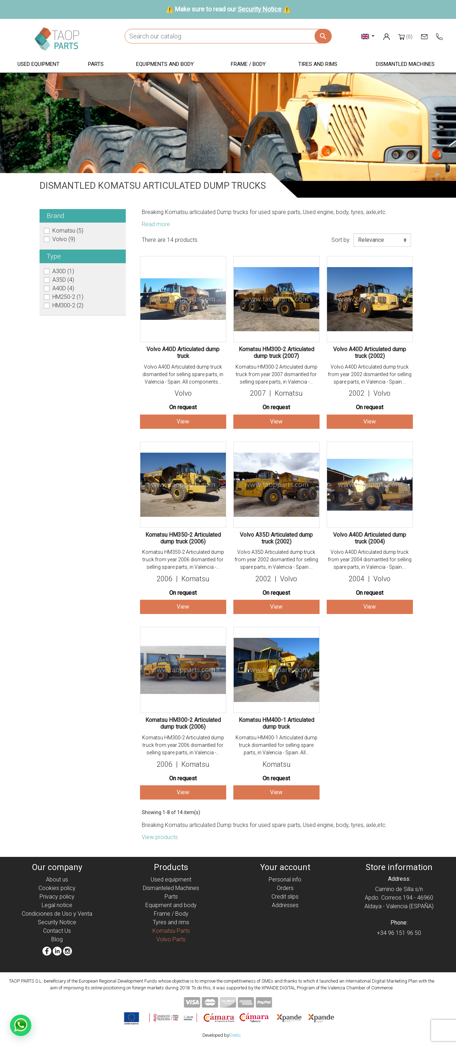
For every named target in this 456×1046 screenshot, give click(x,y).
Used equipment (171, 879)
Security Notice (259, 9)
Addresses (285, 905)
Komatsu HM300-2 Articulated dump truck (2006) (183, 723)
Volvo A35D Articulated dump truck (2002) (276, 538)
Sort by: (341, 239)
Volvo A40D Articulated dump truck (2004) (369, 538)
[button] (38, 65)
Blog (57, 939)
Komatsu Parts (171, 930)
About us (57, 879)
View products (160, 837)
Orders (285, 888)
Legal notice (57, 905)
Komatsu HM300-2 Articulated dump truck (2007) (276, 352)
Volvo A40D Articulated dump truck (182, 352)
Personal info (285, 879)
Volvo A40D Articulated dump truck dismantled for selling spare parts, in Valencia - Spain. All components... (182, 374)
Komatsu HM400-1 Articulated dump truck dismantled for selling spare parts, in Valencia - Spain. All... (276, 745)
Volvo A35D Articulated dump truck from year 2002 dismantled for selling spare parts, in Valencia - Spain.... (276, 559)
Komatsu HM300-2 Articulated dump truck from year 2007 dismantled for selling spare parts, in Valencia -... (276, 374)
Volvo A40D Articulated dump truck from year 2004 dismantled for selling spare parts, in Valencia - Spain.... (369, 559)
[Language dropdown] (368, 36)
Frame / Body (171, 913)
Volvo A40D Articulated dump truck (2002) (369, 352)
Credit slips (285, 896)
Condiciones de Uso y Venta (57, 913)
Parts (171, 896)
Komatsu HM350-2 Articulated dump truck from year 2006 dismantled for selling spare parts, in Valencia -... (183, 559)
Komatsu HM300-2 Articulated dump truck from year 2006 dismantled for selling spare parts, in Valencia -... (183, 745)
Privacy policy (57, 896)
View (183, 421)
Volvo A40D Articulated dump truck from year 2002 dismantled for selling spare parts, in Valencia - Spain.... (369, 374)
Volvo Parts (171, 939)
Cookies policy (57, 888)
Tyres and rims (171, 922)
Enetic (235, 1035)
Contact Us (57, 930)
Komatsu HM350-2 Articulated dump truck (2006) (183, 538)
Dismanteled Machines (171, 888)
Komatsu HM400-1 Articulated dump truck (276, 723)
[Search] (228, 36)
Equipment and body (171, 905)
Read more (156, 224)
